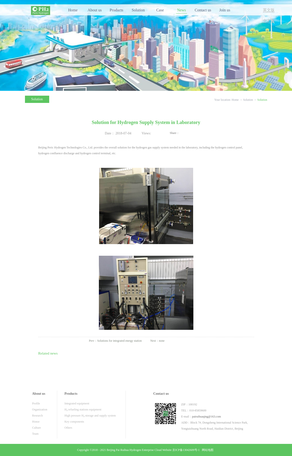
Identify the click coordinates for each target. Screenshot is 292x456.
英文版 (269, 10)
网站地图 (206, 450)
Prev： (115, 340)
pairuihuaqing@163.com (206, 416)
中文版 (269, 21)
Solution (248, 99)
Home (73, 10)
